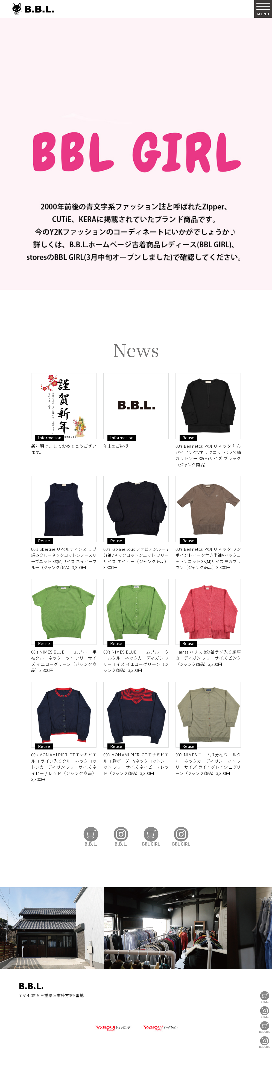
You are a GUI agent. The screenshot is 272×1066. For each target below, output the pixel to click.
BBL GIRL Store (264, 1027)
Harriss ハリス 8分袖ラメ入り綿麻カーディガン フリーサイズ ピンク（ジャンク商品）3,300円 (208, 658)
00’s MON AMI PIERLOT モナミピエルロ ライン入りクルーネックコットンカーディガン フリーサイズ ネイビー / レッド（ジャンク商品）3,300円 (63, 767)
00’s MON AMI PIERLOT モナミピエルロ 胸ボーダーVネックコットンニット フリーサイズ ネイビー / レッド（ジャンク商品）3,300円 (136, 764)
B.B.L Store (264, 997)
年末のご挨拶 (115, 446)
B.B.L (32, 9)
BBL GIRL (264, 1042)
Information (49, 437)
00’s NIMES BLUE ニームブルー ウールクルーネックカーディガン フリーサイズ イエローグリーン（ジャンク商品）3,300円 (136, 661)
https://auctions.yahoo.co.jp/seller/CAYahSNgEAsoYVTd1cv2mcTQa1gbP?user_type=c (136, 312)
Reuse (188, 437)
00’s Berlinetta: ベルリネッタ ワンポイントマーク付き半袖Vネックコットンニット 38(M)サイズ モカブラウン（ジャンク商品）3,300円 (208, 558)
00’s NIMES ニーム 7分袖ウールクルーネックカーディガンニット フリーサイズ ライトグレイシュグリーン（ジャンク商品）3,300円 (208, 764)
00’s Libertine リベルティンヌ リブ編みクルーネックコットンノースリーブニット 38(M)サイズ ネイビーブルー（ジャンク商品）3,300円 (63, 558)
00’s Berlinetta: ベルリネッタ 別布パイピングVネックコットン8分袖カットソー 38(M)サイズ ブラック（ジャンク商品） (208, 455)
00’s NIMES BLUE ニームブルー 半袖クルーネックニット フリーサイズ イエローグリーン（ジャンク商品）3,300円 (63, 661)
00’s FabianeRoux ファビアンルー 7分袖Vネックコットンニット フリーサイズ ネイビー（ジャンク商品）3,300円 (136, 558)
